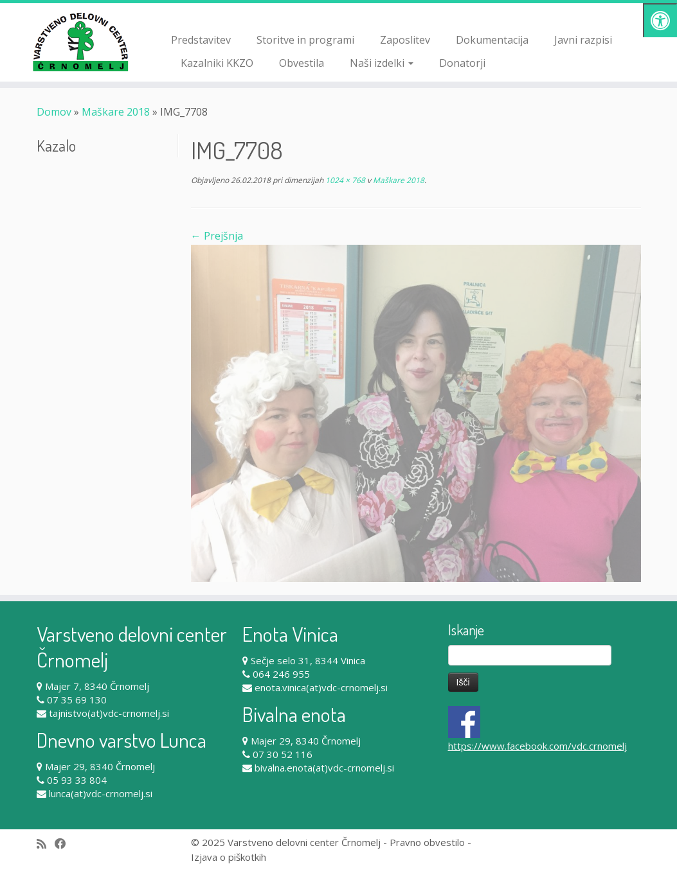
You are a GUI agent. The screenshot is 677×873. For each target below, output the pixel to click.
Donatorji (462, 63)
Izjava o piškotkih (228, 857)
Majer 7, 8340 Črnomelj (97, 686)
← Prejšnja (217, 236)
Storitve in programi (305, 40)
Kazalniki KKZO (217, 63)
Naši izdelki (381, 63)
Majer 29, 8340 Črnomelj (100, 766)
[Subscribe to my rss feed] (46, 844)
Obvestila (301, 63)
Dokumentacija (492, 40)
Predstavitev (201, 40)
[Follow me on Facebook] (65, 844)
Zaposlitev (405, 40)
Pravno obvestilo (427, 842)
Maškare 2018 (116, 112)
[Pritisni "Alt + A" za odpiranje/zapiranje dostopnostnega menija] (660, 20)
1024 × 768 (344, 180)
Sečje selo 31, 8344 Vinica (308, 660)
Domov (54, 112)
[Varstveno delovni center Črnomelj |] (79, 42)
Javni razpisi (583, 40)
